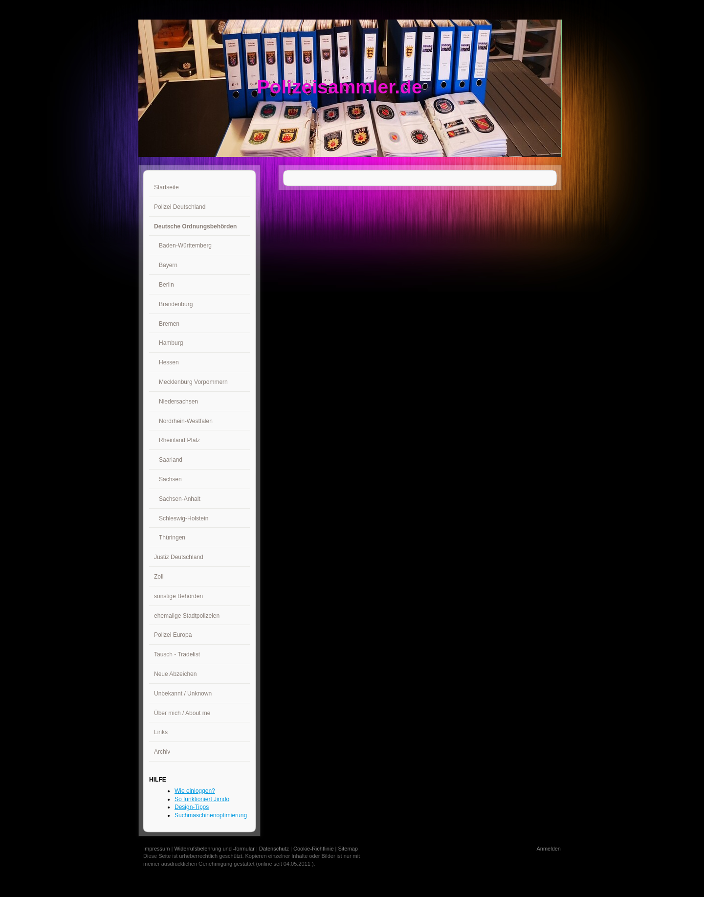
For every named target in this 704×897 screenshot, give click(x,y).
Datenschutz (274, 849)
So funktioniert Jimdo (202, 799)
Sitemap (348, 849)
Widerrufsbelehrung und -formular (214, 849)
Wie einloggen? (195, 790)
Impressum (156, 849)
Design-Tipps (192, 807)
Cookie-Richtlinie (313, 849)
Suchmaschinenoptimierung (211, 815)
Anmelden (548, 849)
